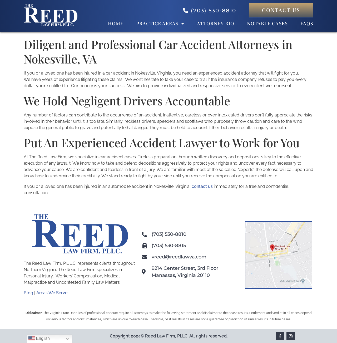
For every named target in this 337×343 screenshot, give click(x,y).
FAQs (306, 23)
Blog (28, 292)
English (39, 339)
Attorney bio (215, 23)
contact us (202, 186)
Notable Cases (267, 23)
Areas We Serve (51, 292)
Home (115, 23)
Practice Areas (160, 23)
